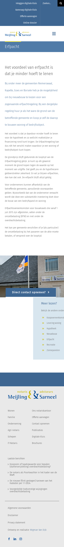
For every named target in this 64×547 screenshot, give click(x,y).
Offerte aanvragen (40, 417)
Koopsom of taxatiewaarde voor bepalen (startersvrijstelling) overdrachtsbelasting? (30, 465)
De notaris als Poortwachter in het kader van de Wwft (33, 473)
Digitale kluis (38, 436)
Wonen (11, 410)
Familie (11, 417)
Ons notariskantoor (41, 410)
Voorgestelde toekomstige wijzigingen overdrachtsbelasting (28, 490)
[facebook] (9, 539)
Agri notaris (13, 430)
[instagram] (20, 539)
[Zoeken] (61, 3)
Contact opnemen (40, 423)
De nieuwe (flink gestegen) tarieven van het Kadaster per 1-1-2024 (31, 482)
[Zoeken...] (49, 3)
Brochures (37, 443)
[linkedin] (15, 539)
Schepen (12, 436)
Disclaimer (13, 515)
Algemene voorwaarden (19, 507)
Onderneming (14, 423)
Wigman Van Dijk (38, 529)
